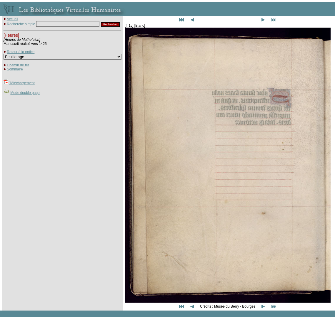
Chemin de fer (18, 65)
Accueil (12, 19)
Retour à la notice (20, 52)
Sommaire (15, 69)
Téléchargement (22, 83)
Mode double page (24, 93)
